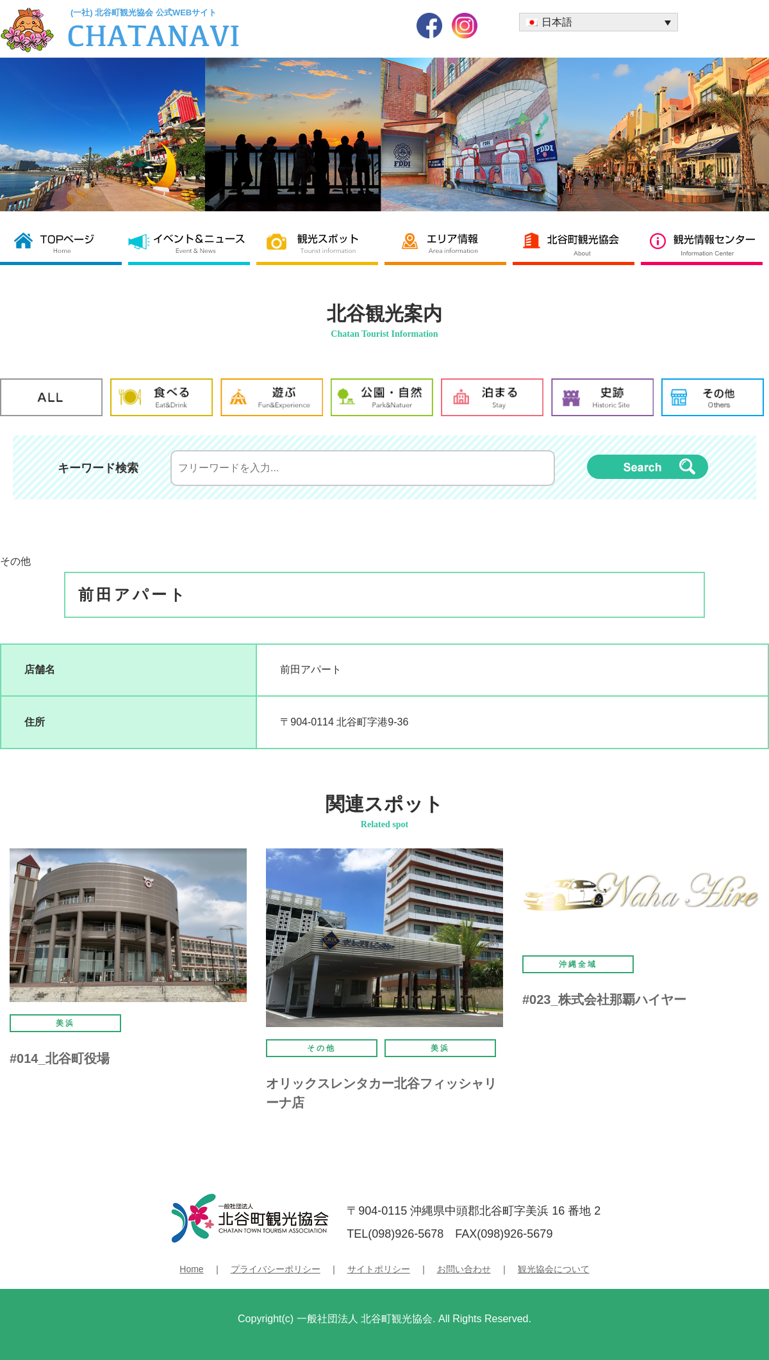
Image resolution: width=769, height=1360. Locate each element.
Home (191, 1269)
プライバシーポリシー (275, 1269)
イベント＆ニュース (192, 243)
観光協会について (554, 1269)
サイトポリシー (378, 1269)
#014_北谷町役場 (60, 1058)
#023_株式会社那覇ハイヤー (604, 999)
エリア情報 (448, 243)
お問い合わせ (464, 1269)
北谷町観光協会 (577, 243)
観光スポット (320, 243)
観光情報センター (705, 243)
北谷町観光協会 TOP (64, 243)
